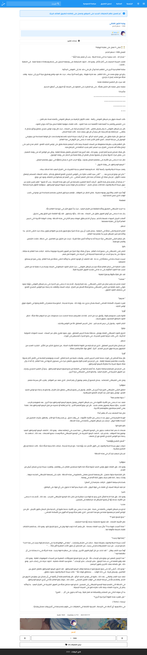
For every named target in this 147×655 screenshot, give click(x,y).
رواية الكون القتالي (117, 23)
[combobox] (33, 3)
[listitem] (73, 33)
